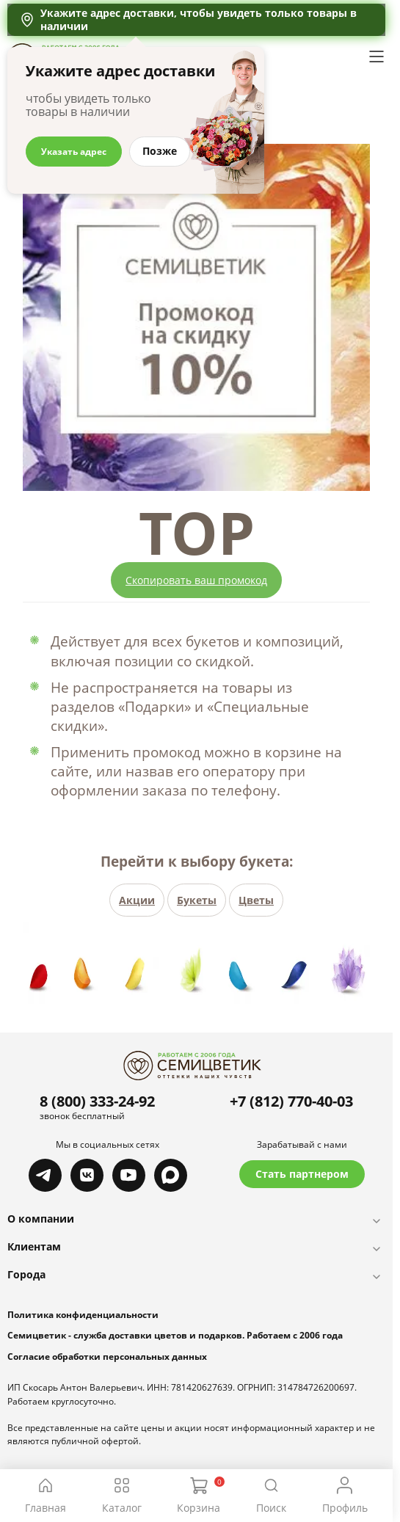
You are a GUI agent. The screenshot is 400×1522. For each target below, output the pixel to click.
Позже (159, 151)
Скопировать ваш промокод (196, 580)
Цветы (256, 900)
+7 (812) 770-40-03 (291, 1101)
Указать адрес (73, 151)
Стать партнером (302, 1174)
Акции (137, 900)
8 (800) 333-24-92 (97, 1101)
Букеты (197, 900)
